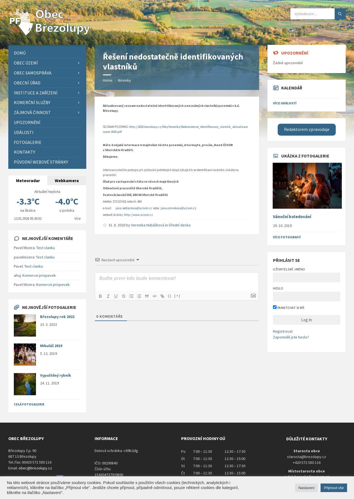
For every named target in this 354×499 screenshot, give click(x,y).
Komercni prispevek (39, 275)
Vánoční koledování (292, 216)
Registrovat (283, 331)
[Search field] (318, 13)
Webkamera (67, 180)
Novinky (124, 80)
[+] (178, 296)
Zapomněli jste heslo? (291, 337)
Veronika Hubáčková (147, 225)
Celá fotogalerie (29, 404)
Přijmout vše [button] (334, 488)
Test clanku (45, 247)
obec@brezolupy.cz (35, 468)
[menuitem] (47, 53)
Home (108, 80)
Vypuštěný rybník (55, 375)
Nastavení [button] (306, 488)
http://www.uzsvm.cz (138, 215)
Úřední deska (180, 225)
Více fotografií (287, 237)
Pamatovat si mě (288, 307)
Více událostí (284, 103)
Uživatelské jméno (289, 269)
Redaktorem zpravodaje (306, 129)
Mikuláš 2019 (51, 345)
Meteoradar (28, 180)
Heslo (278, 288)
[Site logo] (49, 34)
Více (77, 218)
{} (169, 296)
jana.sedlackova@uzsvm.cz (134, 208)
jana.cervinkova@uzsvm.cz (178, 208)
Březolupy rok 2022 (57, 316)
